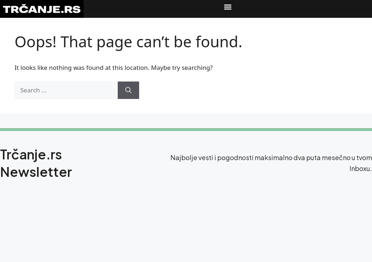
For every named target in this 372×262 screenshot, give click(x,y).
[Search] (128, 90)
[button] (228, 7)
